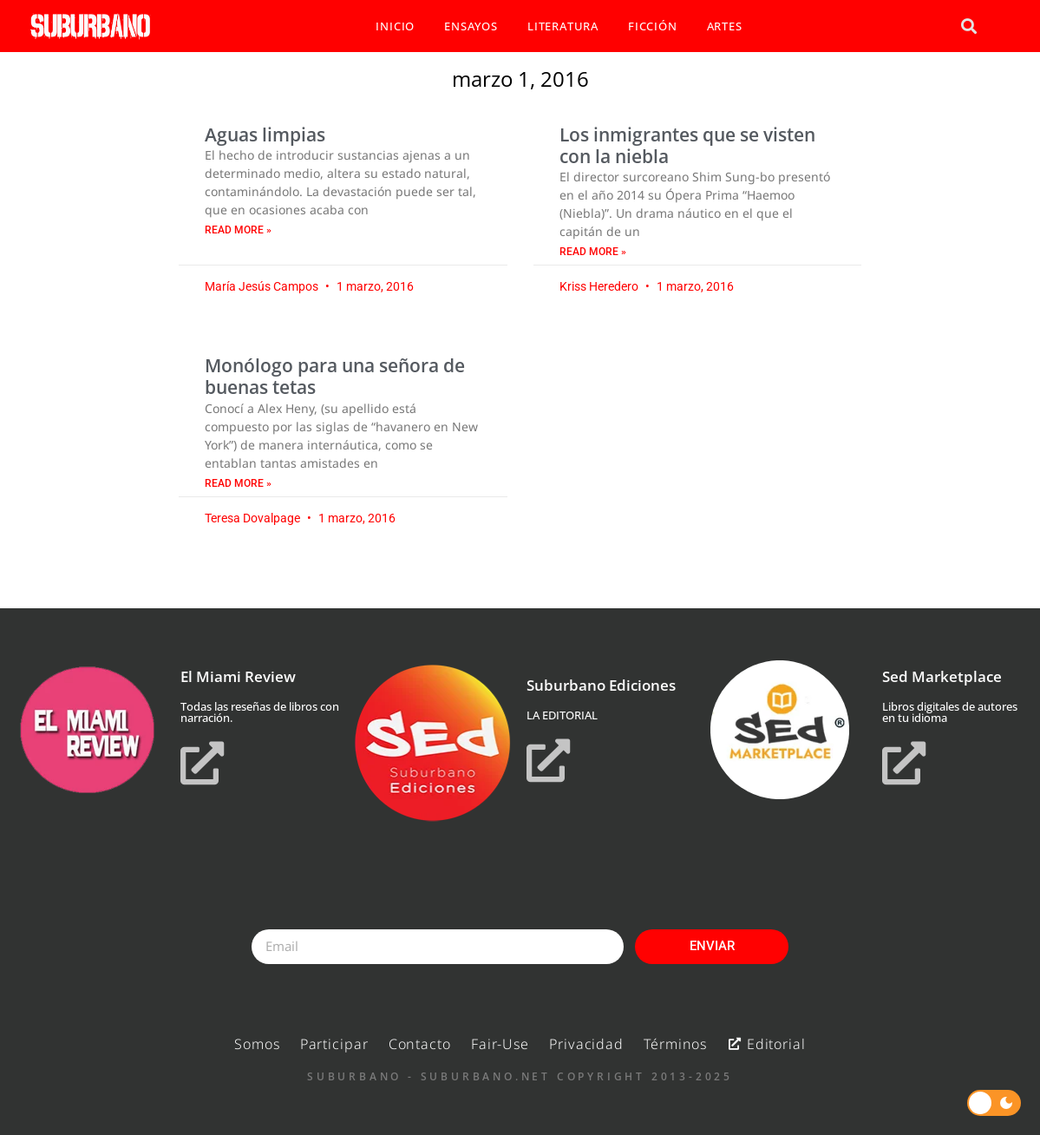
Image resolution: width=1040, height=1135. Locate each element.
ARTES (724, 26)
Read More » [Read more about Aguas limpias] (238, 230)
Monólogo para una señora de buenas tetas (335, 376)
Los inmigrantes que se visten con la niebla (687, 145)
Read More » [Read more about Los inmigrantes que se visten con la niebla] (592, 252)
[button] (969, 26)
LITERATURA (562, 26)
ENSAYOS (471, 26)
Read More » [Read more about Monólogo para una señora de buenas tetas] (238, 483)
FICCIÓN (652, 26)
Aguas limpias (265, 134)
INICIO (395, 26)
